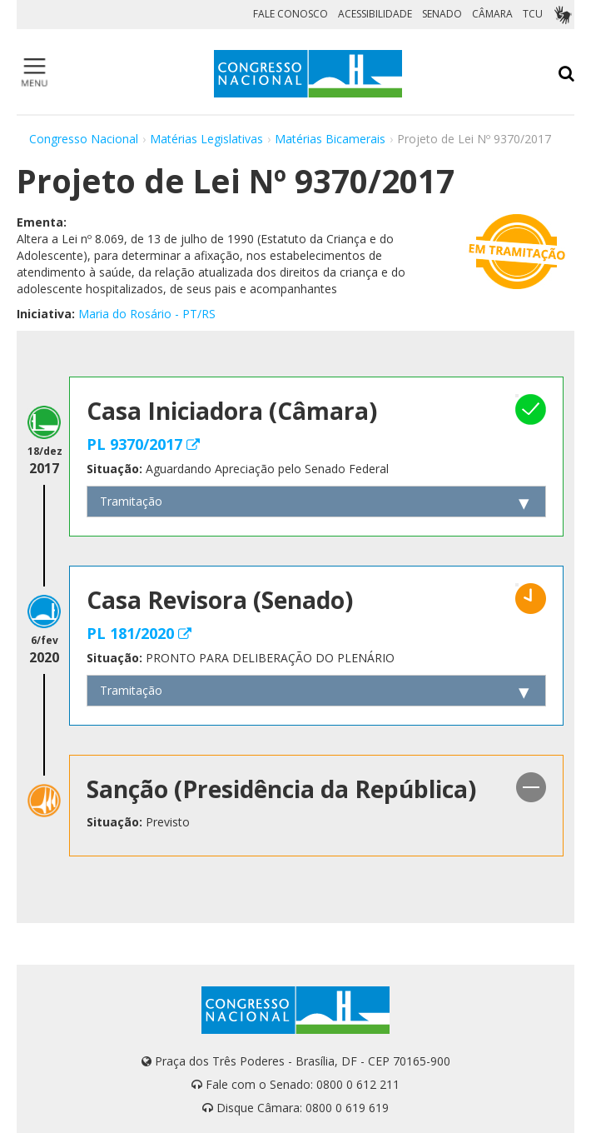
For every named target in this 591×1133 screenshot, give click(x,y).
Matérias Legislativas (206, 139)
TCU (533, 14)
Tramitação (131, 501)
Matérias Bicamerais (330, 139)
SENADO (442, 14)
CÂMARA (492, 14)
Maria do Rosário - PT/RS (147, 314)
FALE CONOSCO (290, 14)
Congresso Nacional (83, 139)
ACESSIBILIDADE (375, 14)
